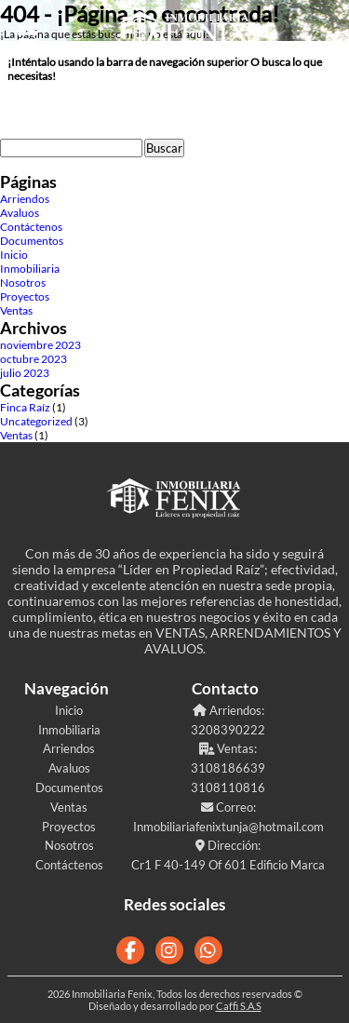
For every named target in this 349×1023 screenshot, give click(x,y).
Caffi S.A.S (239, 1006)
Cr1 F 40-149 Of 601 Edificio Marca (228, 864)
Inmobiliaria (30, 269)
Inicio (14, 255)
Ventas (16, 310)
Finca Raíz (25, 407)
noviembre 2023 (40, 345)
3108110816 (228, 787)
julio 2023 (24, 373)
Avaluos (19, 213)
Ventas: (228, 748)
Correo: (228, 807)
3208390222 (228, 729)
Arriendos (24, 199)
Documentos (31, 241)
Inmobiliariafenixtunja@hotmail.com (228, 826)
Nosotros (23, 282)
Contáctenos (31, 227)
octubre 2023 (33, 359)
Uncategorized (36, 421)
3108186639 (228, 768)
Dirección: (228, 845)
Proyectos (24, 296)
